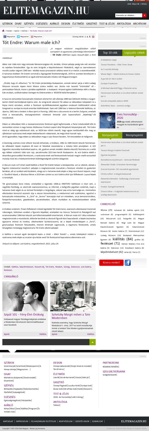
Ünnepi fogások (60, 385)
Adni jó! (85, 377)
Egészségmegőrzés (12, 400)
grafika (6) (139, 240)
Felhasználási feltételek (43, 421)
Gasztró (91, 23)
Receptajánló (134, 135)
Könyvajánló (110, 135)
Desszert (87, 389)
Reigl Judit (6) (129, 223)
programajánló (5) (123, 215)
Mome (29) (106, 210)
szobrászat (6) (107, 215)
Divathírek (8, 381)
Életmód (78, 23)
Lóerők (56, 377)
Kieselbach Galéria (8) (134, 248)
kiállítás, (15, 267)
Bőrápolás (8, 389)
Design (65, 23)
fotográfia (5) (129, 219)
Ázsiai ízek (57, 389)
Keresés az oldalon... (144, 15)
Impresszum (22, 421)
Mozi (12, 408)
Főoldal (9, 31)
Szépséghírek (18, 392)
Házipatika (26, 400)
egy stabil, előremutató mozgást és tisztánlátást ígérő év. (130, 125)
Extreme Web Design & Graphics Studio (131, 428)
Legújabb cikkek (134, 52)
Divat (18, 23)
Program (33, 408)
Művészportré (32, 366)
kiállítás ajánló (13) (135, 210)
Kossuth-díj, (40, 267)
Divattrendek (29, 377)
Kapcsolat (8, 421)
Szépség (29, 23)
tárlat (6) (127, 252)
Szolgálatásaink (109, 375)
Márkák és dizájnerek (13, 377)
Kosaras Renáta (110, 367)
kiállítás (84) (123, 239)
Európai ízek (86, 385)
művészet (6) (119, 210)
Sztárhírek (20, 366)
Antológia (124, 23)
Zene (18, 408)
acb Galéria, (86, 267)
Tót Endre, (50, 267)
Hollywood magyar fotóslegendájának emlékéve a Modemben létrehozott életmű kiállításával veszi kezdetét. (25, 322)
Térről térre (58, 369)
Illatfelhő (8, 392)
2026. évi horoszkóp (62, 397)
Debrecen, (75, 267)
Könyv (6, 408)
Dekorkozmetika (31, 389)
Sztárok (7, 23)
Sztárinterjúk (9, 366)
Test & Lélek (107, 23)
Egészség (42, 23)
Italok (79, 389)
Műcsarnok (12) (113, 219)
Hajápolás (18, 389)
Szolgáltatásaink (114, 371)
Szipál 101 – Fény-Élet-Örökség (24, 314)
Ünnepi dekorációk (61, 366)
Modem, (59, 267)
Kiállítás (24, 31)
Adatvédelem (65, 421)
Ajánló (54, 23)
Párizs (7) (136, 252)
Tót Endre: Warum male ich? (41, 31)
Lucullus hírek (74, 385)
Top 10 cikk (110, 52)
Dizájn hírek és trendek (81, 366)
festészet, (8, 270)
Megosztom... (23, 369)
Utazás (78, 377)
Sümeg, (67, 267)
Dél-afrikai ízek (69, 389)
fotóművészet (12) (136, 231)
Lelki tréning (77, 397)
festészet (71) (110, 243)
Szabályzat (97, 421)
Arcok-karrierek (67, 377)
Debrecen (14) (117, 248)
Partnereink (111, 362)
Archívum (139, 23)
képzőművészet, (27, 267)
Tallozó (56, 405)
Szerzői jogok (82, 421)
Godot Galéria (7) (119, 231)
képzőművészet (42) (112, 252)
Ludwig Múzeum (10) (111, 235)
